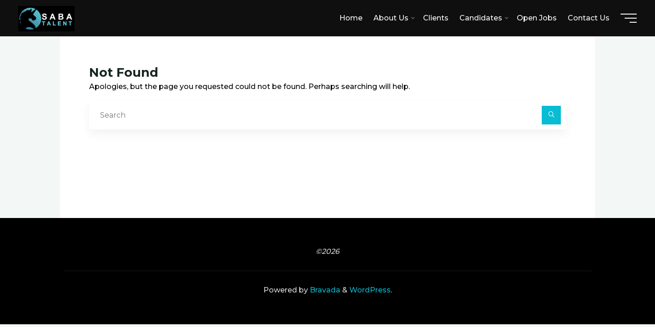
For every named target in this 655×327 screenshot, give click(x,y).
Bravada (324, 290)
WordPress (370, 290)
